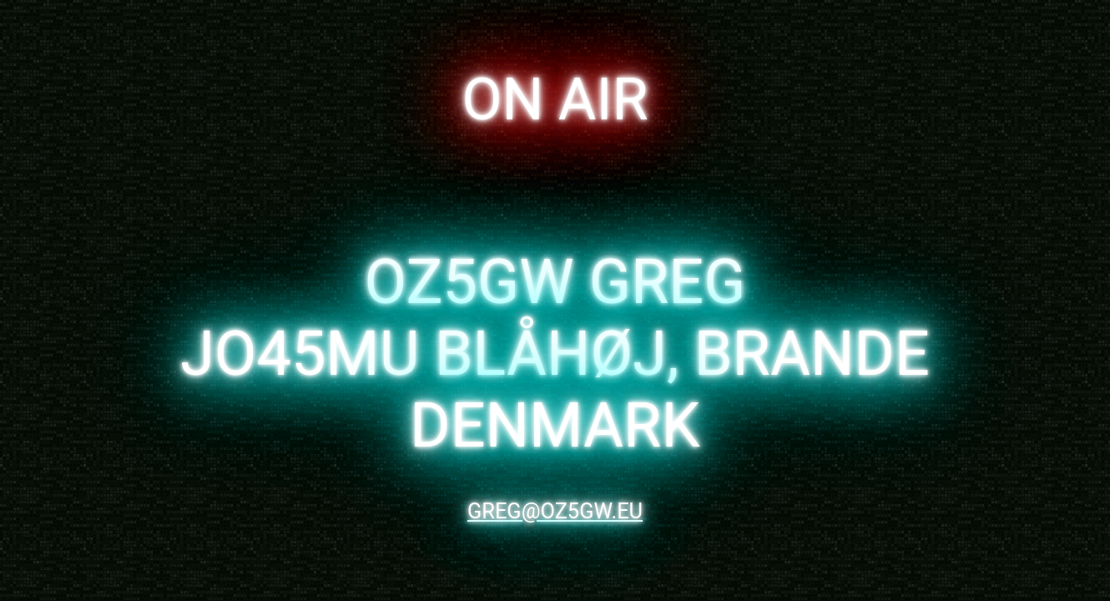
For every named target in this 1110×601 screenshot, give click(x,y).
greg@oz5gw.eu (555, 510)
